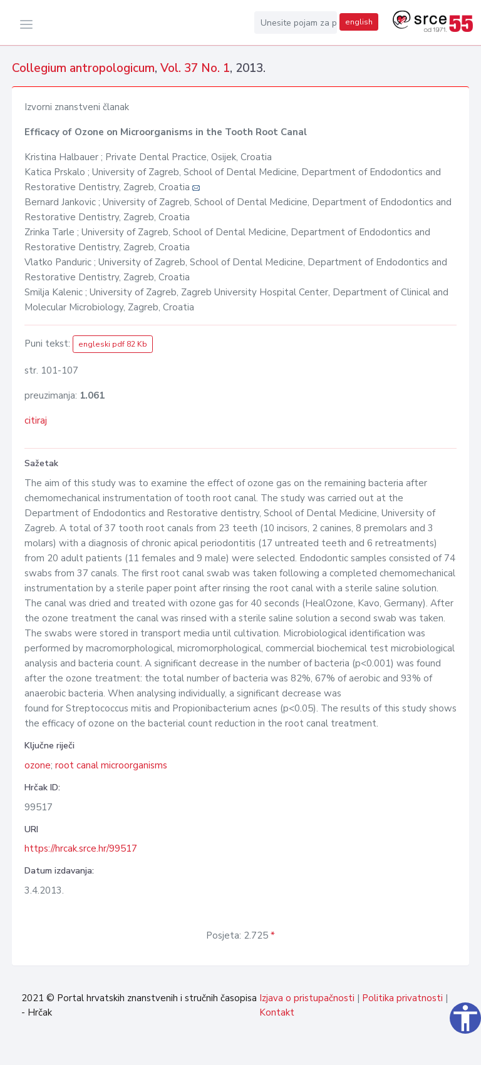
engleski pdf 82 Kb (112, 344)
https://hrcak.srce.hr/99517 (80, 848)
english (359, 22)
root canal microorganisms (111, 765)
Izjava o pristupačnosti (306, 998)
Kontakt (276, 1012)
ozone (37, 765)
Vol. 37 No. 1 (195, 68)
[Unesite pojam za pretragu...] (296, 22)
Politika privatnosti (402, 998)
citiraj (35, 420)
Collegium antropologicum (83, 68)
